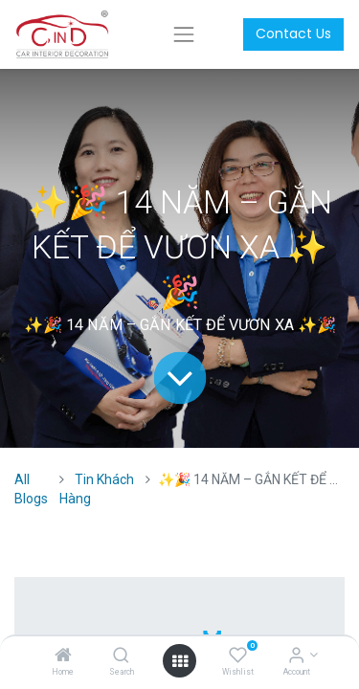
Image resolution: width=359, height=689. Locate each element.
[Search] (121, 656)
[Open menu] (180, 661)
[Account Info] (296, 656)
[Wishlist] (238, 656)
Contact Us (293, 33)
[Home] (63, 656)
